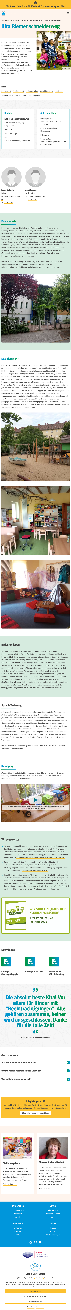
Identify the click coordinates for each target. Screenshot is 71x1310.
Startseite (4, 20)
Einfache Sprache (53, 1214)
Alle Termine (53, 1210)
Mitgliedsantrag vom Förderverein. (47, 889)
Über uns (18, 1231)
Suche (53, 1217)
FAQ (18, 1235)
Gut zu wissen (20, 96)
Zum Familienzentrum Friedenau (35, 870)
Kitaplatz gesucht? (35, 96)
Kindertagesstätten (36, 20)
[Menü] (68, 13)
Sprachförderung (46, 91)
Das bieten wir (18, 91)
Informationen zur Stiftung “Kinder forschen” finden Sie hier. (40, 857)
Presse (53, 1228)
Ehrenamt (18, 1214)
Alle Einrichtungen (53, 1235)
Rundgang (59, 91)
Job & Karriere (18, 1210)
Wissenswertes (7, 96)
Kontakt (53, 1231)
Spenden (18, 1217)
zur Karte (8, 129)
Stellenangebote (11, 1163)
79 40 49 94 (12, 134)
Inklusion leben (32, 91)
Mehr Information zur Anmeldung (35, 1113)
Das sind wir (6, 91)
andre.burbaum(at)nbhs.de (35, 196)
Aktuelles (18, 1228)
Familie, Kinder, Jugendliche (19, 20)
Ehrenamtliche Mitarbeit (51, 1162)
